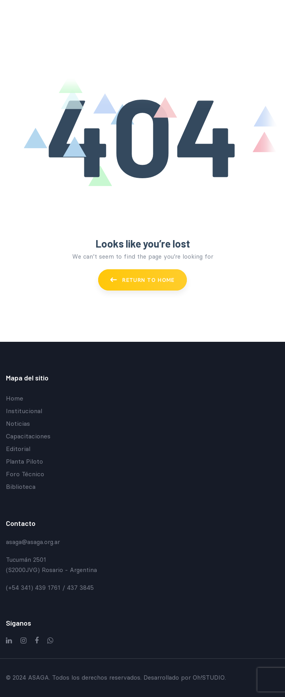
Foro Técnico (25, 474)
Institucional (24, 411)
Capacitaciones (28, 436)
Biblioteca (20, 486)
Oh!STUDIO (209, 677)
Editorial (18, 449)
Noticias (18, 423)
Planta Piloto (24, 461)
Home (14, 398)
